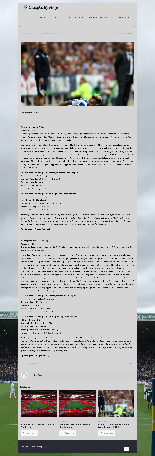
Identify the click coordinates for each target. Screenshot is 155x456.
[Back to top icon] (126, 449)
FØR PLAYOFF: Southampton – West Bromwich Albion (113, 425)
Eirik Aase (39, 33)
